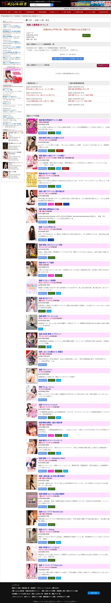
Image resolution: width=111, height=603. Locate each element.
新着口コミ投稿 (16, 588)
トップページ (15, 585)
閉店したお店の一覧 (37, 594)
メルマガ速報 (91, 12)
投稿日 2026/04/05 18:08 (88, 94)
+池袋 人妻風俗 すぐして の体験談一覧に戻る (68, 58)
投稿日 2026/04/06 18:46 (46, 100)
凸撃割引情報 (79, 12)
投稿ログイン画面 (37, 596)
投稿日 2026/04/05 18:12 (88, 88)
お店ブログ (86, 35)
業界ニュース (54, 12)
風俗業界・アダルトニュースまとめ (40, 588)
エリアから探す (6, 12)
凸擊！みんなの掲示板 (18, 591)
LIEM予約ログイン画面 (63, 596)
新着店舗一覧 (25, 588)
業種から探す (17, 12)
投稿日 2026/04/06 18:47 (46, 94)
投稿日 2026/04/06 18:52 (46, 88)
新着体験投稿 (30, 12)
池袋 (37, 20)
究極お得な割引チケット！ (32, 591)
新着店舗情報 (42, 12)
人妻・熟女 (44, 20)
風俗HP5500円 (103, 12)
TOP (29, 20)
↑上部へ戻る (93, 593)
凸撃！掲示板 (66, 12)
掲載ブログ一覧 (56, 594)
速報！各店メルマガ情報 (48, 591)
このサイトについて (17, 596)
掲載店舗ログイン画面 (49, 596)
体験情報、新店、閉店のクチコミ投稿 (67, 591)
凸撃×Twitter (55, 588)
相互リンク (27, 596)
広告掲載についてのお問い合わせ (21, 594)
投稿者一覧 (47, 594)
